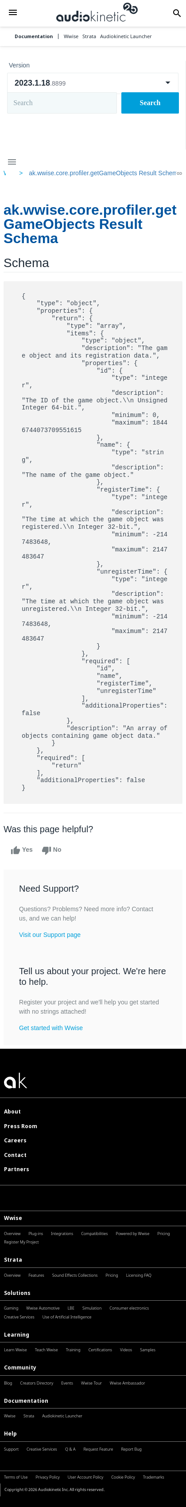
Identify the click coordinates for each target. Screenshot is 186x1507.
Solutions (17, 1293)
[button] (13, 13)
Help (10, 1433)
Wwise (13, 1218)
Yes (22, 850)
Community (20, 1367)
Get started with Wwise (51, 1027)
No (52, 850)
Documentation (34, 36)
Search (150, 102)
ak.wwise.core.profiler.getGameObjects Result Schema (105, 173)
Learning (16, 1334)
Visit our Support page (50, 934)
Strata (13, 1259)
